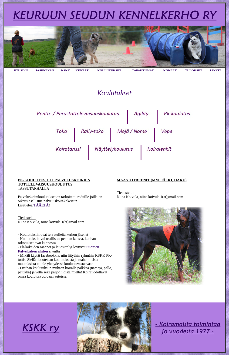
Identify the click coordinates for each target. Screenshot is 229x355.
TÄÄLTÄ (41, 205)
